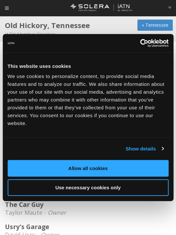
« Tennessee (155, 25)
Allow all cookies (88, 168)
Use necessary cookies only (87, 187)
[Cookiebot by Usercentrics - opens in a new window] (139, 43)
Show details (141, 148)
